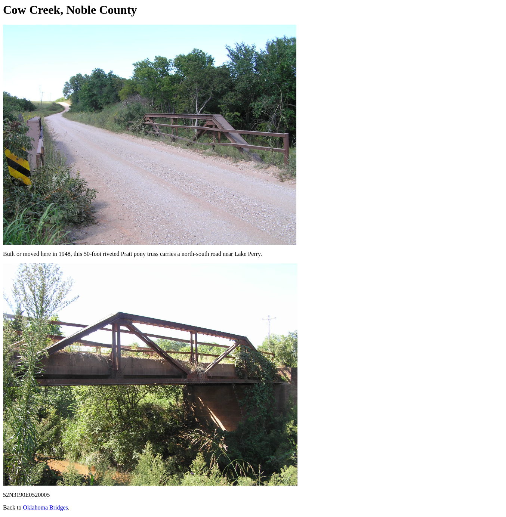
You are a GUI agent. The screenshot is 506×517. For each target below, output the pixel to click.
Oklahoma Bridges (45, 507)
